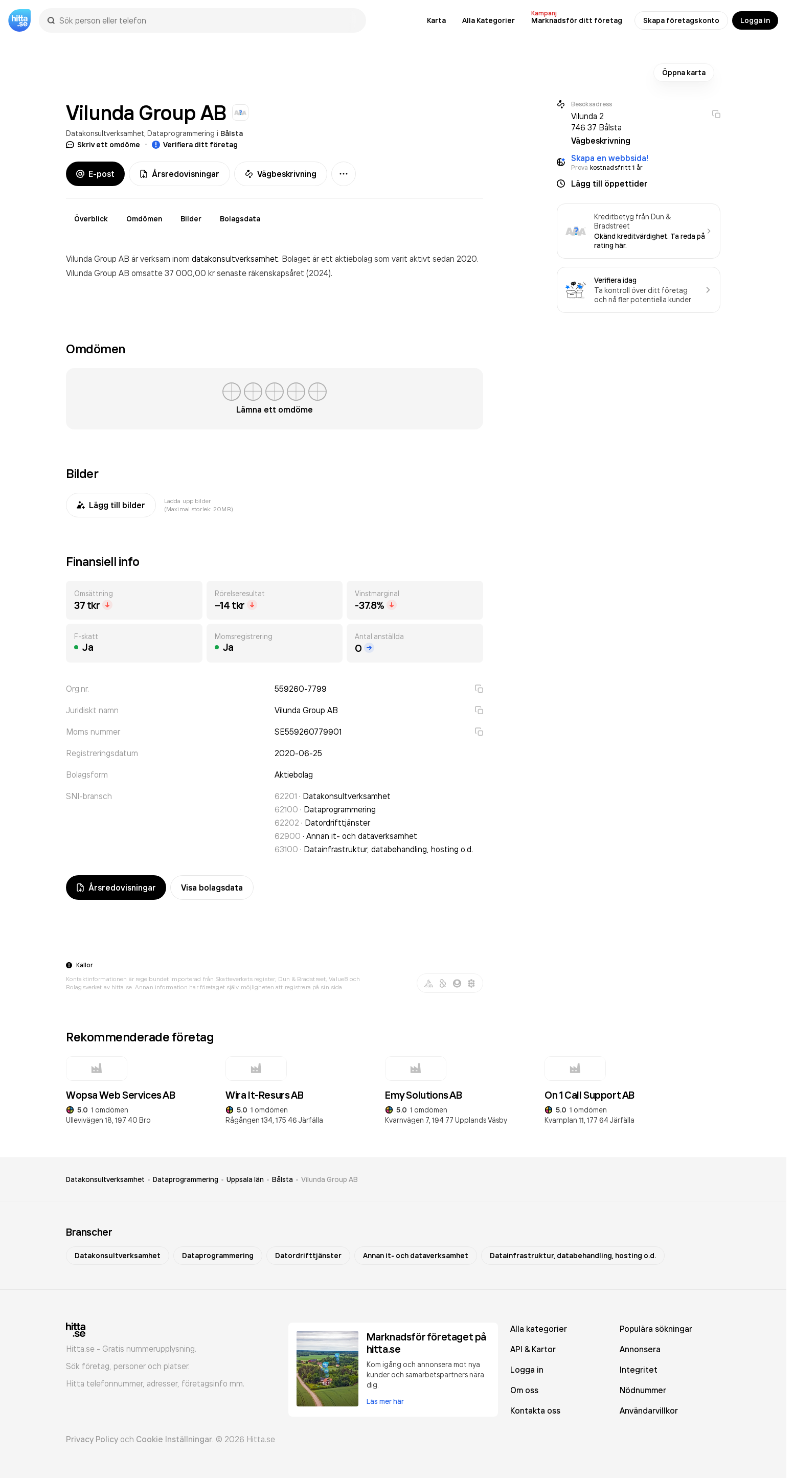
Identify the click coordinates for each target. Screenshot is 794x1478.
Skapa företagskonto (681, 20)
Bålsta (231, 133)
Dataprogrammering (181, 133)
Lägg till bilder (111, 505)
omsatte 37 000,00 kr (174, 273)
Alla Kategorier (488, 20)
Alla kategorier (538, 1329)
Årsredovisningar (179, 174)
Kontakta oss (535, 1410)
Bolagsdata (240, 218)
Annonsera (640, 1349)
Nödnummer (643, 1390)
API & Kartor (533, 1349)
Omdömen (144, 218)
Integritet (638, 1370)
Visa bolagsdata (212, 887)
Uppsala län (245, 1179)
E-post (95, 174)
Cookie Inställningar (174, 1439)
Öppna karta (684, 72)
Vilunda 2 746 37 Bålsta (596, 121)
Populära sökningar (656, 1329)
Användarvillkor (649, 1410)
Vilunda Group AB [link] (329, 1179)
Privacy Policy (92, 1439)
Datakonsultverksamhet (105, 133)
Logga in (755, 20)
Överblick (91, 218)
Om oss (524, 1390)
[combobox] (207, 20)
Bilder (190, 218)
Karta (436, 20)
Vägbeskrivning (280, 174)
